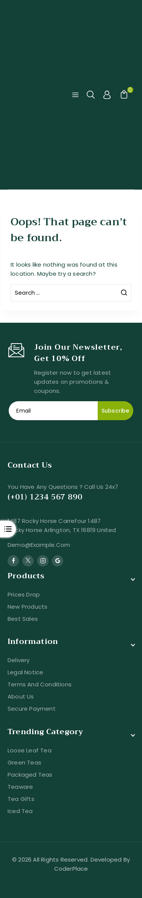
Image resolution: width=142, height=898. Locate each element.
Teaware (20, 787)
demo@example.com (39, 545)
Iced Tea (20, 811)
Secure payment (32, 709)
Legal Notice (25, 672)
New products (27, 607)
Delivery (19, 660)
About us (21, 696)
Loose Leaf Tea (29, 750)
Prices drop (24, 594)
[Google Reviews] (57, 561)
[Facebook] (13, 561)
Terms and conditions (40, 684)
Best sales (23, 619)
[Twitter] (28, 561)
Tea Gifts (21, 799)
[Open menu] (75, 95)
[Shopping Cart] (123, 95)
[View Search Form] (91, 95)
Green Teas (24, 762)
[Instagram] (42, 561)
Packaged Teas (30, 775)
